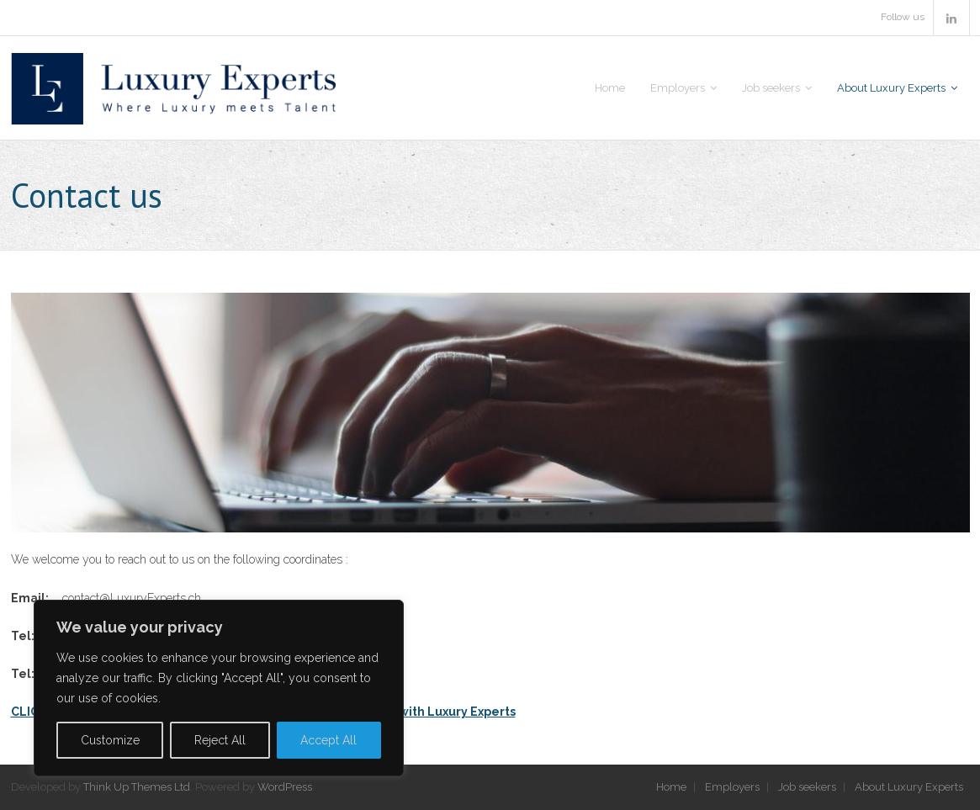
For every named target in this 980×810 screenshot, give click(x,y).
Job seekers (807, 787)
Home (671, 787)
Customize (110, 740)
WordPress (284, 787)
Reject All (220, 740)
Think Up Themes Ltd (136, 787)
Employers (732, 787)
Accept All (328, 740)
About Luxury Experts (909, 787)
